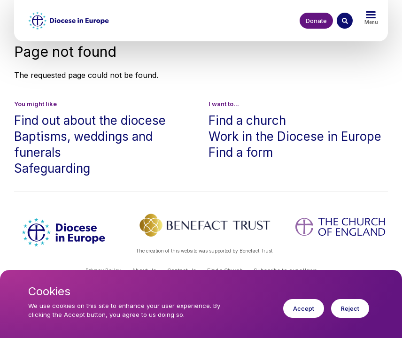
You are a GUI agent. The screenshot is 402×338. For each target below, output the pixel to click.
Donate (316, 20)
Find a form (241, 152)
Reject (350, 315)
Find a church (247, 120)
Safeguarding (52, 168)
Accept (303, 315)
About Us (144, 270)
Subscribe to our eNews (285, 270)
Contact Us (181, 270)
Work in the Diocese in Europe (295, 136)
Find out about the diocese (90, 120)
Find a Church (225, 270)
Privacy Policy (103, 270)
